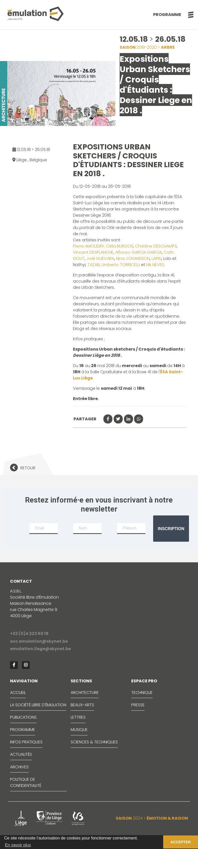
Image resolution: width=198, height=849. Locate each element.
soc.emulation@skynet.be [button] (39, 641)
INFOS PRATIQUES (26, 742)
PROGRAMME (22, 730)
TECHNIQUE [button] (142, 692)
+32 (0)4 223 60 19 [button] (29, 633)
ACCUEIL (18, 692)
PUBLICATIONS (23, 717)
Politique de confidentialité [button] (25, 782)
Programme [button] (167, 15)
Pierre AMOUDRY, (89, 246)
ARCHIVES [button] (19, 767)
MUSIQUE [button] (79, 730)
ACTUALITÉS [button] (21, 754)
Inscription (171, 529)
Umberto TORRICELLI (120, 265)
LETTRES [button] (78, 717)
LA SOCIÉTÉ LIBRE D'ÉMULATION (38, 705)
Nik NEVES (154, 265)
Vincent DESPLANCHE (93, 252)
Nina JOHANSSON (133, 258)
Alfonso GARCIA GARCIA (138, 252)
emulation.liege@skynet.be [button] (40, 649)
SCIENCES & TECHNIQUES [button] (94, 742)
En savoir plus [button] (18, 845)
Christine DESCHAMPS (156, 246)
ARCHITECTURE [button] (85, 692)
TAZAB (93, 265)
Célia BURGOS (119, 246)
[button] (188, 14)
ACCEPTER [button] (180, 842)
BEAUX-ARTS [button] (82, 705)
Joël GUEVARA (100, 258)
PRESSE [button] (138, 705)
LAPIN (156, 258)
